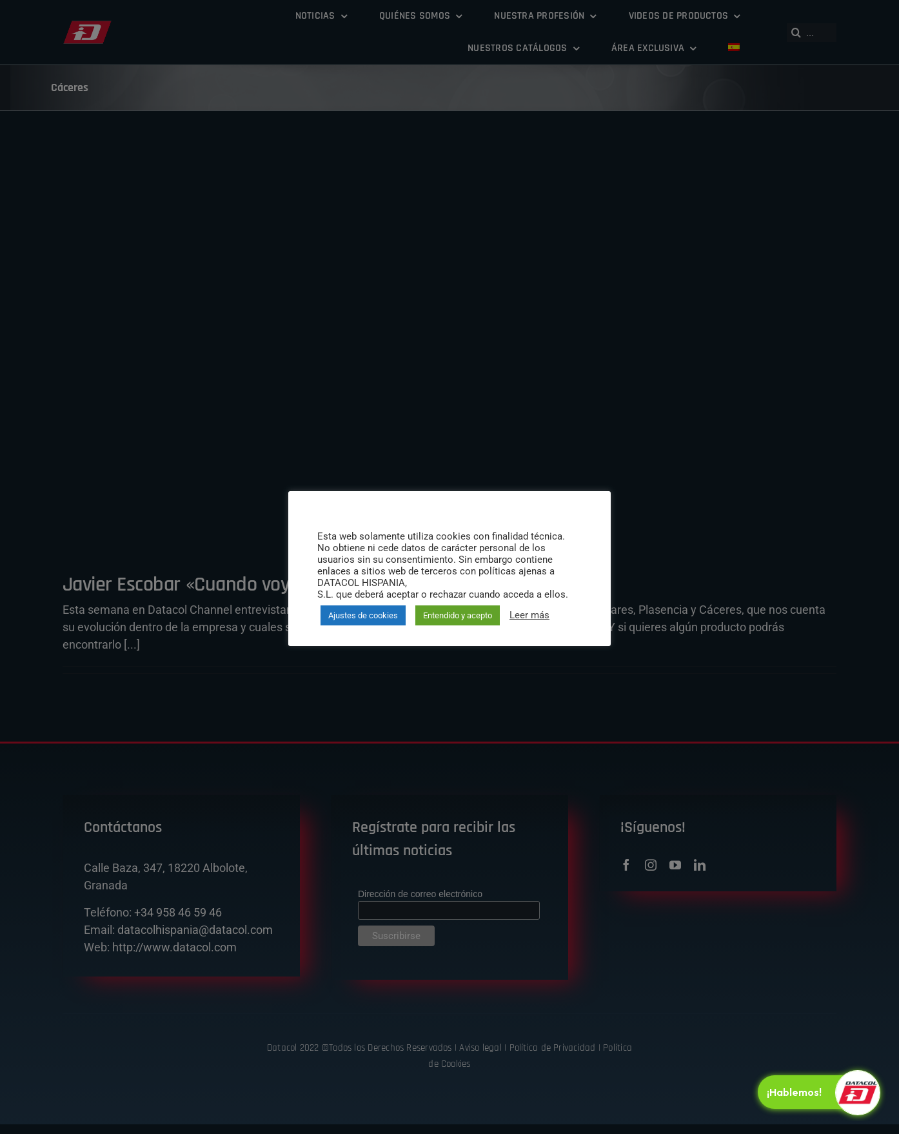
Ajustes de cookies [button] (363, 615)
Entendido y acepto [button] (457, 615)
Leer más (529, 615)
